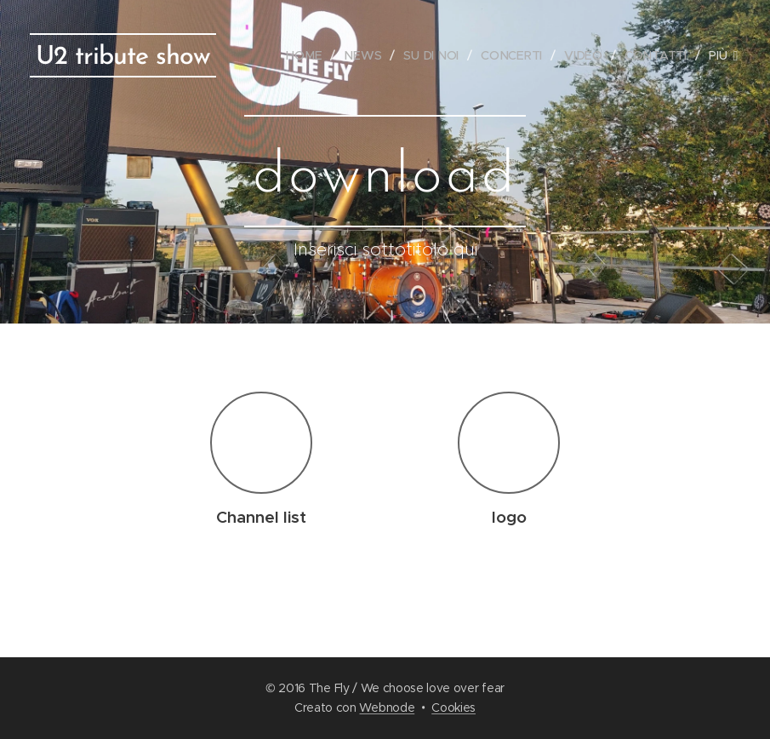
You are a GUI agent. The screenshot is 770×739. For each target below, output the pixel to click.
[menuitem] (310, 55)
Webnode (386, 707)
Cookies (453, 707)
